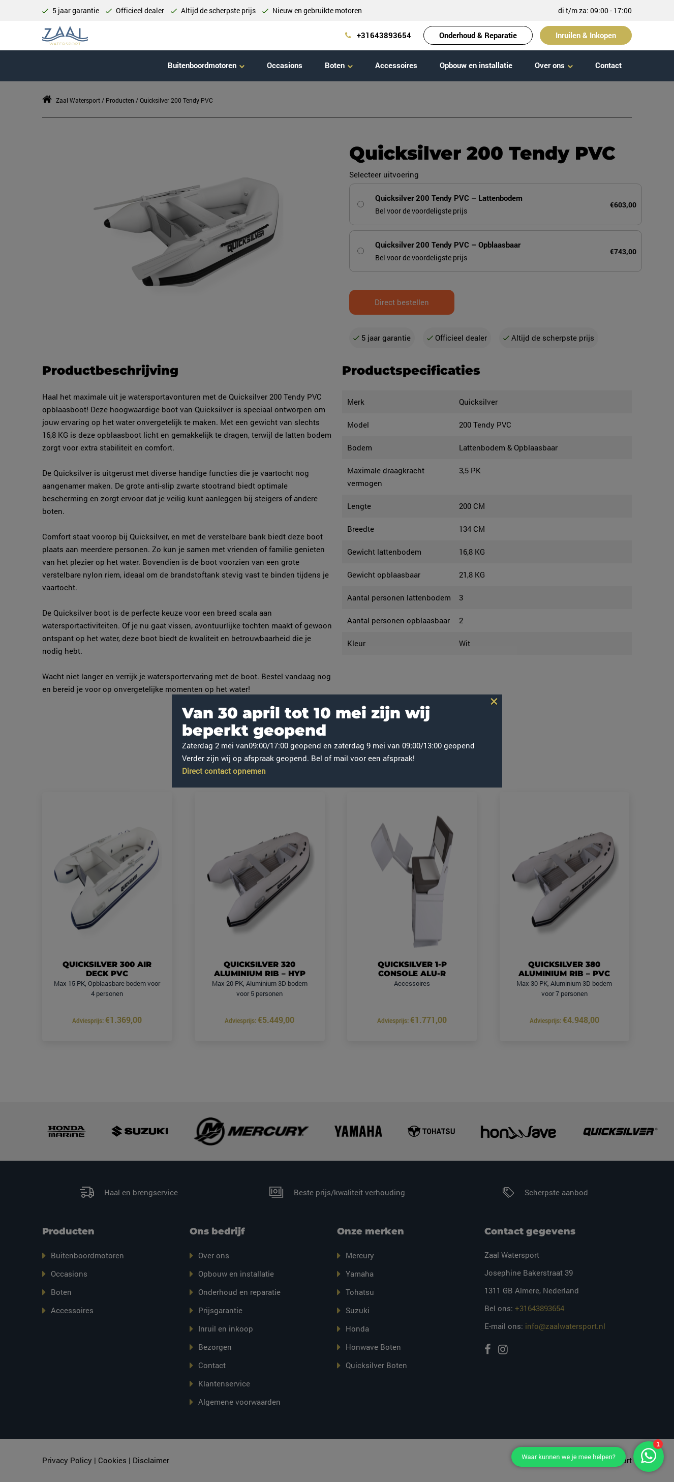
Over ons (550, 65)
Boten (335, 65)
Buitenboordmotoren (202, 65)
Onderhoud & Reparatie (478, 35)
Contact (608, 65)
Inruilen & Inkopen (586, 35)
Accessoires (396, 65)
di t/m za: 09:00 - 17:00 (595, 10)
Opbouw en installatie (476, 65)
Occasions (284, 65)
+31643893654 (378, 35)
